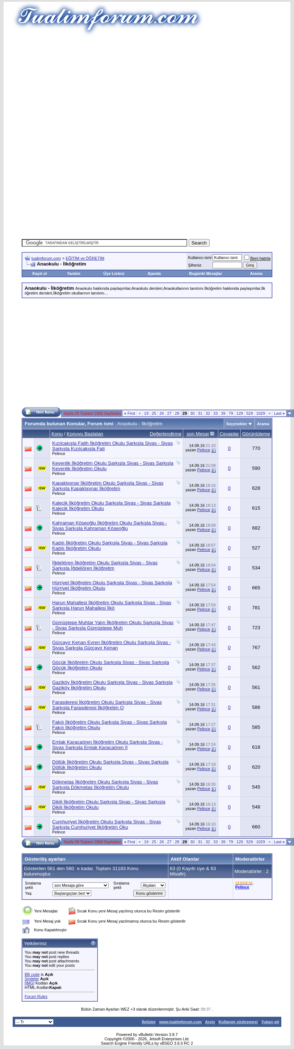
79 (231, 413)
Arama (256, 273)
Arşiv (210, 1022)
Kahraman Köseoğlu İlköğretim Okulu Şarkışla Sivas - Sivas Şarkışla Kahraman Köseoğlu (109, 525)
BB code (32, 974)
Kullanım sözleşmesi (238, 1022)
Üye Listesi (114, 273)
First (129, 413)
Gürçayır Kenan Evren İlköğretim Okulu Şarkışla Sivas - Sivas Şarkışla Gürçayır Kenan (111, 645)
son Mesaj (198, 433)
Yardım (73, 273)
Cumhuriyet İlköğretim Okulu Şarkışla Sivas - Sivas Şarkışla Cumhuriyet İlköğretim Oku (106, 824)
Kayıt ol (40, 273)
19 (146, 413)
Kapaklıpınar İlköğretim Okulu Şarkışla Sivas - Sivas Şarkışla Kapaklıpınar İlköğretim (107, 485)
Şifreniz (195, 265)
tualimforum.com (46, 258)
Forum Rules (36, 996)
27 (169, 413)
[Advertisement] (150, 87)
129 (239, 413)
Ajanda (154, 273)
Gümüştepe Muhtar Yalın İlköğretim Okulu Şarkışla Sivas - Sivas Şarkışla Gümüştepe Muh (112, 625)
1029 (260, 413)
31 (200, 413)
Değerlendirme (165, 433)
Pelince (58, 453)
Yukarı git (270, 1022)
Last (279, 413)
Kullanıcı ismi (200, 257)
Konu (57, 433)
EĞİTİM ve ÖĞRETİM (85, 258)
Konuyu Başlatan (85, 433)
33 (215, 413)
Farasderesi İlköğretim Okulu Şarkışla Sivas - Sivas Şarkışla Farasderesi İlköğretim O (107, 704)
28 (177, 413)
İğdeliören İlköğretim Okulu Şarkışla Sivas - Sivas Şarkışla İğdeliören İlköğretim (105, 565)
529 (249, 413)
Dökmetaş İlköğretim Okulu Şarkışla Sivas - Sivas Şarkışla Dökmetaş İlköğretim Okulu (105, 784)
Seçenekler (236, 424)
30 (192, 413)
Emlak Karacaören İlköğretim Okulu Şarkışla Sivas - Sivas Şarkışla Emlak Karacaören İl (107, 744)
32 (208, 413)
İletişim (149, 1022)
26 (161, 413)
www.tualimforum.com (180, 1022)
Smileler (32, 979)
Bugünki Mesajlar (205, 273)
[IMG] (29, 983)
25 (154, 413)
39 (223, 413)
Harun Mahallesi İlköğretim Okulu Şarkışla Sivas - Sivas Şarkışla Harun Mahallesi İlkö (111, 605)
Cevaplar (229, 433)
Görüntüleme (256, 433)
